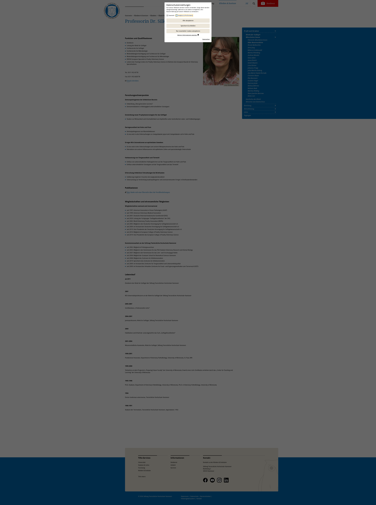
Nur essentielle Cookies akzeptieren (188, 31)
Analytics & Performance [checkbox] (185, 15)
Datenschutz (206, 39)
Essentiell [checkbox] (171, 15)
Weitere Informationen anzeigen (188, 35)
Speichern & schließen (188, 26)
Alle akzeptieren (188, 21)
